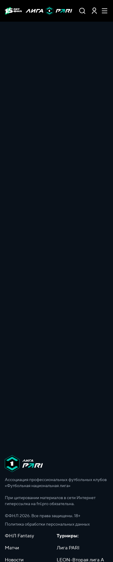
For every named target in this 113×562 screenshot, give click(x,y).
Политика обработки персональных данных (47, 524)
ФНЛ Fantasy (19, 536)
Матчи (12, 548)
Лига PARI (68, 548)
